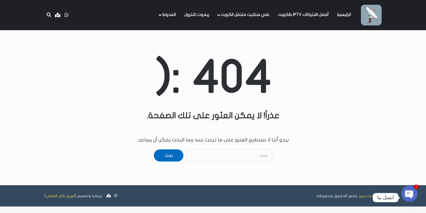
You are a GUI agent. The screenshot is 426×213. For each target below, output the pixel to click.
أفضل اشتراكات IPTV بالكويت (303, 14)
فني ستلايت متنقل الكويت (245, 14)
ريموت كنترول (196, 14)
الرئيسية (344, 14)
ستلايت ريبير (368, 196)
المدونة (169, 14)
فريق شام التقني (60, 196)
